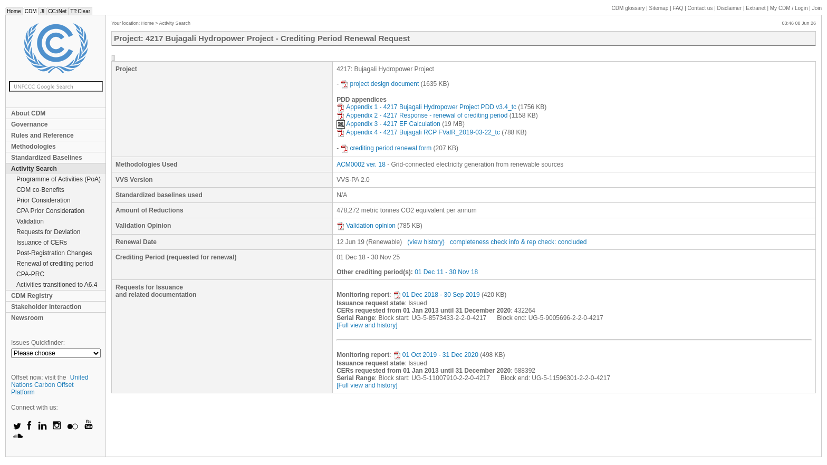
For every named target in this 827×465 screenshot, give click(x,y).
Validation (30, 221)
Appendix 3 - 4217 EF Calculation (388, 124)
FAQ (677, 8)
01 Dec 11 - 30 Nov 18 (446, 272)
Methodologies (33, 146)
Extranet (755, 8)
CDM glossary (628, 8)
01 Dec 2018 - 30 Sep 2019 (436, 294)
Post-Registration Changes (54, 253)
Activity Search (34, 168)
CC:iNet (57, 11)
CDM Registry (32, 295)
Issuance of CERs (41, 242)
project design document (379, 84)
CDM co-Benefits (40, 189)
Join (817, 8)
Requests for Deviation (48, 232)
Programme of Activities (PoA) (58, 179)
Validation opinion (366, 225)
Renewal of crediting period (54, 263)
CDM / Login (789, 8)
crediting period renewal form (385, 148)
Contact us (700, 8)
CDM (31, 11)
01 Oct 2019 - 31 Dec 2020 (435, 355)
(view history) (426, 242)
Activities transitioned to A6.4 (56, 284)
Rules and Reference (42, 135)
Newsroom (27, 318)
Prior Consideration (43, 200)
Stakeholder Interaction (46, 307)
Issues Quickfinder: (38, 342)
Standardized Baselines (46, 157)
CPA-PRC (30, 274)
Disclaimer (729, 8)
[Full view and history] (366, 325)
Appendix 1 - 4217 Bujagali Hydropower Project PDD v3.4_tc (426, 107)
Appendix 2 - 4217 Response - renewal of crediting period (421, 115)
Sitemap (659, 8)
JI (42, 11)
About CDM (28, 113)
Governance (29, 124)
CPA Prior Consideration (50, 211)
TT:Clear (80, 11)
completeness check (478, 242)
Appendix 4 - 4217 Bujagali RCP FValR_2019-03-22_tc (418, 132)
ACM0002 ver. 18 (361, 164)
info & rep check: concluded (547, 242)
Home (14, 11)
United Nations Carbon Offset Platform (50, 385)
